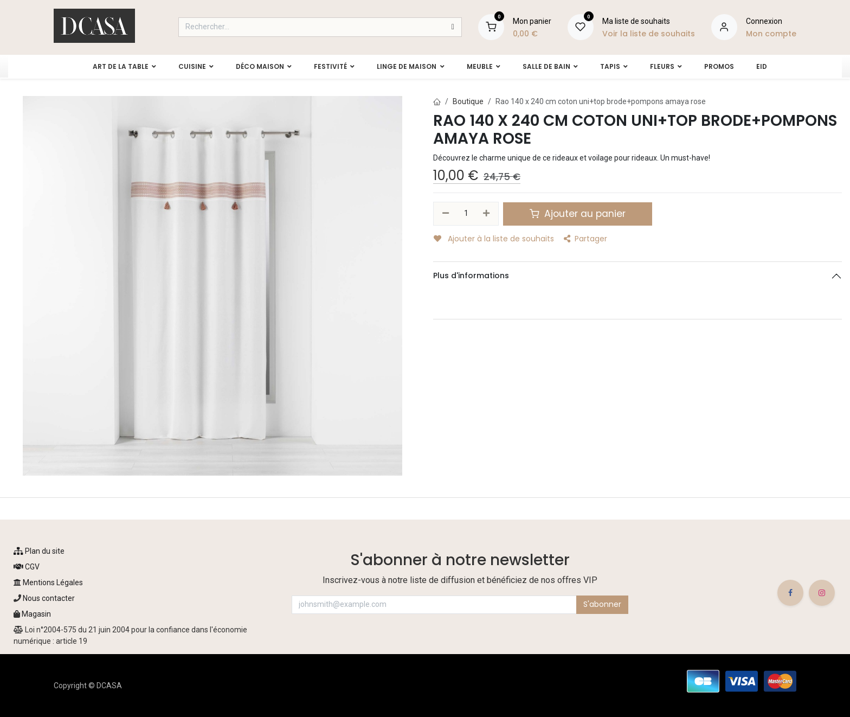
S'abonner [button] (602, 604)
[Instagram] (822, 593)
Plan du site (39, 551)
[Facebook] (790, 593)
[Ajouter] (486, 213)
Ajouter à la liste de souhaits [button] (494, 238)
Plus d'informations (471, 275)
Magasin (36, 614)
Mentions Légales (48, 582)
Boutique (468, 101)
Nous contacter (48, 598)
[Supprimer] (445, 213)
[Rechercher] (453, 27)
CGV (27, 566)
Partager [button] (585, 238)
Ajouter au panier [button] (578, 213)
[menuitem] (120, 67)
